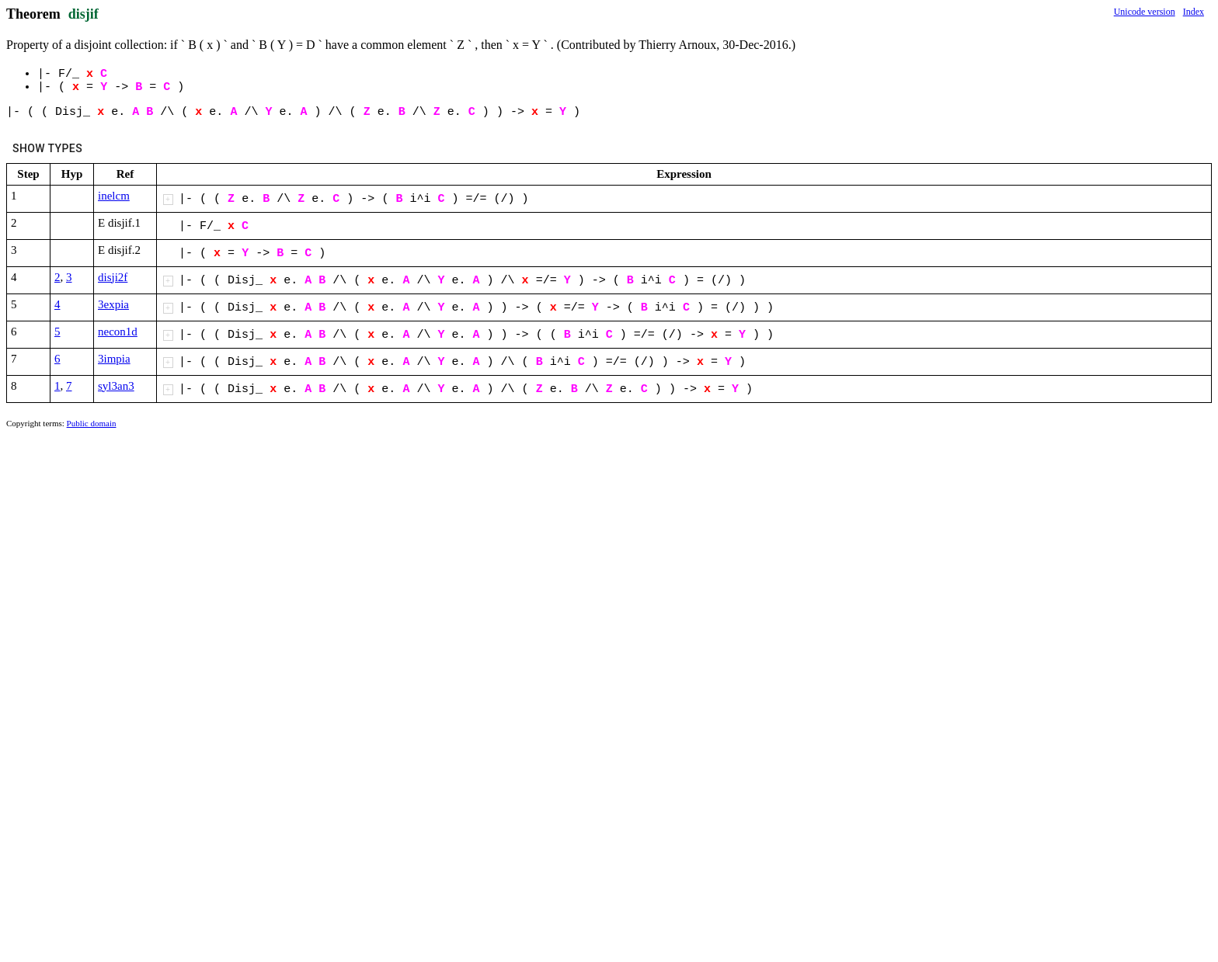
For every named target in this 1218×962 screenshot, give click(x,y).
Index (1193, 11)
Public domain (92, 423)
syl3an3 (116, 386)
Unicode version (1144, 11)
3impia (114, 359)
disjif (83, 14)
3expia (113, 304)
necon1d (117, 331)
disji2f (112, 277)
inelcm (114, 195)
